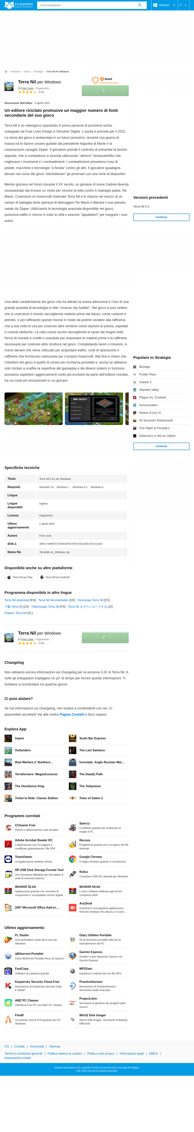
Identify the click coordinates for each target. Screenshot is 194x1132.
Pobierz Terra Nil (16, 613)
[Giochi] (27, 71)
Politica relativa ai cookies (65, 1053)
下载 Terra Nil (14, 606)
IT (184, 5)
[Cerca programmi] (140, 5)
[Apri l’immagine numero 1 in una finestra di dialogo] (94, 408)
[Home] (6, 71)
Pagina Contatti (72, 714)
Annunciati (37, 1046)
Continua (161, 217)
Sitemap (54, 1046)
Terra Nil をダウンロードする (87, 606)
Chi (7, 1046)
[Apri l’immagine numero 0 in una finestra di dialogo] (34, 408)
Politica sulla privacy (100, 1053)
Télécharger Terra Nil (45, 606)
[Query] (92, 5)
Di (25, 88)
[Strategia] (38, 71)
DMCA (153, 1053)
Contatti (19, 1046)
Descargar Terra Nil (91, 600)
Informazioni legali (132, 1053)
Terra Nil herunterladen (53, 600)
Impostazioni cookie (18, 1057)
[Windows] (15, 71)
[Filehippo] (19, 5)
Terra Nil (39, 81)
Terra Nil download (17, 600)
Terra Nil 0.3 (141, 206)
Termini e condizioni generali (23, 1053)
